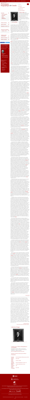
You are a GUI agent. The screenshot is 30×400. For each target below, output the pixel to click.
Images (3, 16)
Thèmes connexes (4, 22)
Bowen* (24, 51)
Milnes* (12, 41)
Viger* (19, 223)
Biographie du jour (4, 48)
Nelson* (27, 176)
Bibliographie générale (26, 323)
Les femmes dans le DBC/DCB (4, 67)
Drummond (22, 125)
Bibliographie (3, 15)
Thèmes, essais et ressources (4, 60)
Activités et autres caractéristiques (3, 35)
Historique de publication (5, 29)
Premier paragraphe (4, 14)
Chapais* (28, 92)
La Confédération (4, 65)
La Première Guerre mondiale (4, 64)
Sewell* (18, 38)
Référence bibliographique (4, 18)
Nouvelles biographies (4, 45)
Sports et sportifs (4, 62)
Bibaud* (17, 274)
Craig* (13, 51)
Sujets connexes (3, 24)
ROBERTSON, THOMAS (4, 54)
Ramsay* (27, 164)
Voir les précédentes (5, 57)
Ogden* (16, 216)
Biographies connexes (4, 26)
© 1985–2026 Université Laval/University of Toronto (22, 324)
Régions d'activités (4, 39)
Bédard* (20, 110)
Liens (15, 398)
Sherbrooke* (23, 129)
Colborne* (14, 253)
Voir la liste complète (3, 69)
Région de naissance (4, 37)
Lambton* (12, 255)
